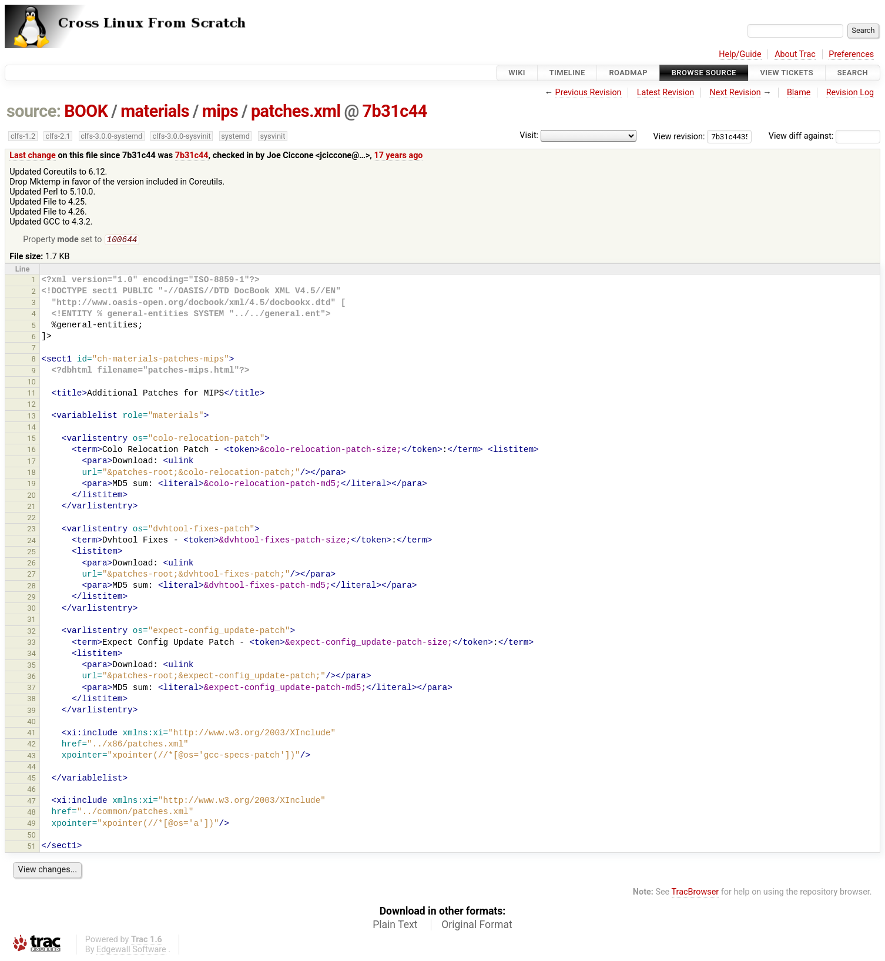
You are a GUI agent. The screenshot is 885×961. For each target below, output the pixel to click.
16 (31, 450)
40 (31, 722)
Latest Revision (666, 93)
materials (154, 111)
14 (31, 428)
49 (31, 824)
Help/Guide (740, 54)
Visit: (528, 135)
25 (31, 552)
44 (31, 768)
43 (31, 756)
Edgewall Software (131, 951)
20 (31, 496)
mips (220, 111)
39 (31, 711)
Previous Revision (588, 93)
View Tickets (786, 72)
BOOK (86, 111)
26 (31, 564)
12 (31, 405)
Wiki (516, 72)
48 (31, 813)
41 (31, 733)
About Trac (795, 54)
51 (31, 847)
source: (33, 111)
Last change (32, 155)
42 (31, 745)
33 (31, 643)
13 (31, 417)
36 (31, 677)
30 (31, 609)
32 (31, 632)
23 (31, 529)
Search (852, 72)
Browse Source (704, 72)
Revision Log (850, 93)
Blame (799, 93)
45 (31, 779)
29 (31, 598)
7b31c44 (394, 111)
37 (31, 688)
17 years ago (398, 155)
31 (31, 620)
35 (31, 666)
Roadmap (628, 72)
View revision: (679, 136)
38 (31, 699)
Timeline (567, 72)
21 (31, 507)
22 (31, 518)
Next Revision (734, 93)
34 (31, 654)
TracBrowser (695, 893)
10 (31, 383)
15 (31, 439)
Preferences (851, 54)
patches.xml (296, 111)
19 (31, 484)
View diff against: (824, 136)
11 (31, 394)
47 (31, 802)
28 (31, 586)
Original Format (476, 926)
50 (31, 836)
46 (31, 790)
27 (31, 575)
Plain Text (395, 926)
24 (31, 541)
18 (31, 473)
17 (31, 462)
